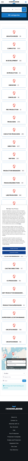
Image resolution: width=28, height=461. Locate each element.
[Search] (24, 380)
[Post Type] (16, 361)
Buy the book (14, 427)
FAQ (14, 430)
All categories (14, 15)
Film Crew (14, 446)
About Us (14, 417)
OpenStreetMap (18, 369)
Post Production (14, 433)
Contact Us (14, 420)
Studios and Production (14, 440)
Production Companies (14, 437)
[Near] (12, 380)
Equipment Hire (14, 443)
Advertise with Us (14, 423)
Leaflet (7, 369)
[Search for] (14, 377)
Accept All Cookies (14, 252)
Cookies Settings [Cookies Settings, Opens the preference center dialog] (14, 248)
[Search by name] (16, 364)
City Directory (14, 450)
